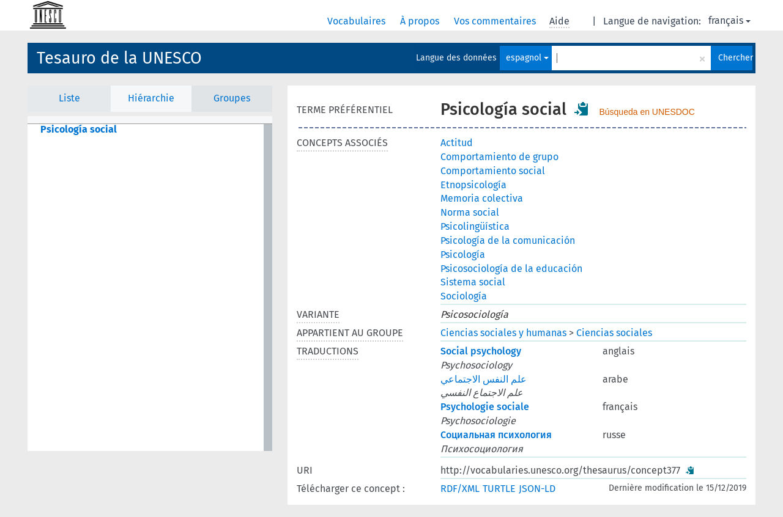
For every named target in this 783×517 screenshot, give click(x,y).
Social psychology (480, 351)
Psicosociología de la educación (511, 268)
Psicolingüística (475, 226)
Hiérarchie (151, 98)
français (729, 20)
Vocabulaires (357, 21)
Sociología (463, 296)
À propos (421, 21)
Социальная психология (496, 435)
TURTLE (499, 488)
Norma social (469, 212)
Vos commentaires (496, 21)
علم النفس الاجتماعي (483, 379)
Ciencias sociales (614, 333)
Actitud (456, 142)
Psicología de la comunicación (507, 240)
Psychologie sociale (484, 407)
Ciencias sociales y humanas (503, 333)
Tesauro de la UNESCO (119, 58)
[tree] (150, 287)
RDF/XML (460, 488)
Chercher (735, 58)
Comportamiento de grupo (499, 157)
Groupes (231, 98)
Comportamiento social (492, 171)
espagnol (527, 58)
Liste (69, 98)
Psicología (462, 254)
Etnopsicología (473, 185)
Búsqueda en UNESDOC (646, 112)
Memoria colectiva (481, 198)
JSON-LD (537, 488)
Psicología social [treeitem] (78, 129)
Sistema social (472, 282)
